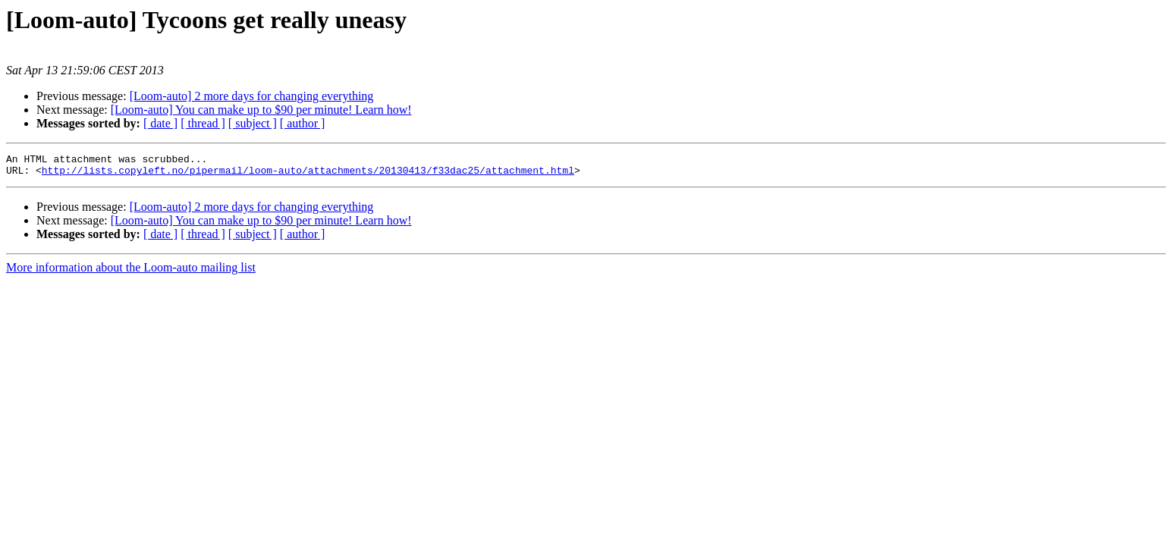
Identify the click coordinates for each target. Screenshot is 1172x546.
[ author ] (302, 123)
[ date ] (160, 123)
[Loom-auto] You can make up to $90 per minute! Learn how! (261, 109)
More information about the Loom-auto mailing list (131, 271)
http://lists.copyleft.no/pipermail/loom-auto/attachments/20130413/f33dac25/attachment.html (308, 174)
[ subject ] (252, 123)
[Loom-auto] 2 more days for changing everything (252, 95)
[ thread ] (203, 123)
